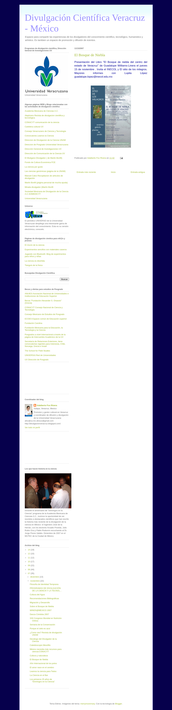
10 (29, 561)
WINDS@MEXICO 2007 (40, 610)
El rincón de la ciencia (34, 245)
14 (29, 550)
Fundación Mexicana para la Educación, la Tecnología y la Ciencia (44, 329)
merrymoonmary (87, 704)
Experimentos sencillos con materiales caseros (46, 249)
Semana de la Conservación (42, 624)
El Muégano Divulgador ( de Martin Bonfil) (43, 158)
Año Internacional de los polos (43, 663)
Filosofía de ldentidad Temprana (44, 584)
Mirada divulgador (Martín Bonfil (39, 187)
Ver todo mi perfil (32, 427)
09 (29, 565)
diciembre (35, 577)
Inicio (113, 172)
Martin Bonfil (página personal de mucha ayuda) (46, 182)
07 (29, 573)
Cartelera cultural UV (34, 126)
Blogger (118, 704)
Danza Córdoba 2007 (39, 614)
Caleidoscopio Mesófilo (40, 645)
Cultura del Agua (37, 594)
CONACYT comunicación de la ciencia (42, 122)
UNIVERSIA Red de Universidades (40, 355)
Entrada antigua (138, 172)
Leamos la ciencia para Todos (43, 671)
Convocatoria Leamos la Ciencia (39, 136)
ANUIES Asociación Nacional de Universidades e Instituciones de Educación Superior (47, 294)
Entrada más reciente (86, 172)
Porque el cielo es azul (40, 628)
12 (29, 553)
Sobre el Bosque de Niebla (42, 606)
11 (29, 557)
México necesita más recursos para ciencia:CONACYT (45, 650)
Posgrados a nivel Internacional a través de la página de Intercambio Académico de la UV (45, 335)
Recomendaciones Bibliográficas (44, 598)
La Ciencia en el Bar (39, 675)
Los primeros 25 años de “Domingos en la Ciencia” (42, 680)
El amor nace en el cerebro (42, 667)
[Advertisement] (39, 379)
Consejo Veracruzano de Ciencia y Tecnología (45, 131)
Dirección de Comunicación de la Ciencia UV (45, 153)
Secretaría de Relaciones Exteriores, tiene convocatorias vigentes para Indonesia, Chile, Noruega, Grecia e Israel (45, 343)
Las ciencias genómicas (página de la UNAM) (45, 171)
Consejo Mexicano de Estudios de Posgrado (45, 314)
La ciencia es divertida (35, 261)
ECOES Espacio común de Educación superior (46, 319)
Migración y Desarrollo (40, 602)
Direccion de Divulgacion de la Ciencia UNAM (45, 140)
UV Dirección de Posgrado (37, 359)
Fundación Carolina (33, 323)
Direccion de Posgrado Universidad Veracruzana (46, 144)
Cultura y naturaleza (39, 655)
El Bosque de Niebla (39, 659)
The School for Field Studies (37, 351)
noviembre (35, 581)
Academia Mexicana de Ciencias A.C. (41, 111)
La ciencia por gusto (34, 167)
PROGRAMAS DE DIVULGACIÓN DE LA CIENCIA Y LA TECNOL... (46, 589)
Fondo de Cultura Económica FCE (40, 162)
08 (29, 569)
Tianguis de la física (33, 265)
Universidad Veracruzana (36, 198)
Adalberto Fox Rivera (47, 405)
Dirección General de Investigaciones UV (43, 149)
